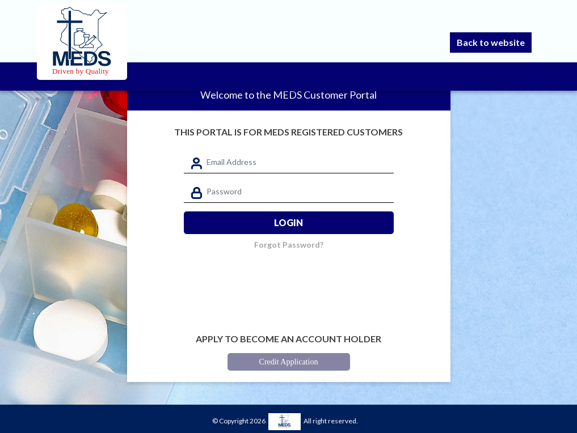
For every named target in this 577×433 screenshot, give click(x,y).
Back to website (491, 42)
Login (288, 222)
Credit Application (288, 362)
